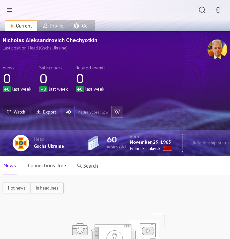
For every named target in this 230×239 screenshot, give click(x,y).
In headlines (47, 188)
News (9, 165)
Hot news (17, 188)
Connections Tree (47, 165)
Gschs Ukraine (49, 146)
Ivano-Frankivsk (145, 148)
